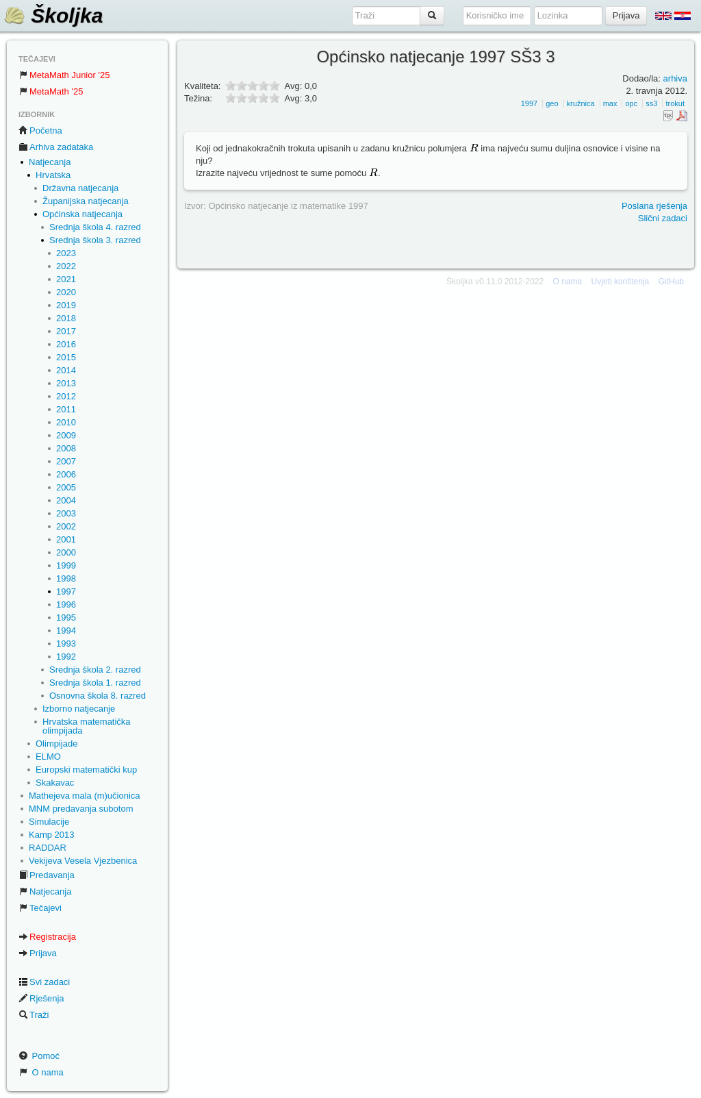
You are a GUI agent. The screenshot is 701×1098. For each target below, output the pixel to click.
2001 (66, 539)
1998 (66, 578)
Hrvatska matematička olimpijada (86, 726)
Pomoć (39, 1056)
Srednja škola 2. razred (95, 669)
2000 (66, 552)
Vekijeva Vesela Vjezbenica (83, 861)
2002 (66, 526)
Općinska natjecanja (82, 214)
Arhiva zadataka (55, 147)
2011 (66, 409)
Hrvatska (53, 175)
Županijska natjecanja (85, 201)
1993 (66, 643)
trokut (675, 103)
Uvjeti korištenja (620, 281)
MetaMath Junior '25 (64, 75)
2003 (66, 513)
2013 (66, 383)
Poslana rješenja (654, 206)
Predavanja (46, 875)
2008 (66, 448)
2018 (66, 318)
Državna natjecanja (80, 188)
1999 (66, 565)
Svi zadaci (44, 982)
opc (631, 103)
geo (552, 103)
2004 (66, 500)
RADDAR (47, 848)
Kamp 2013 (52, 834)
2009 (66, 435)
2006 (66, 474)
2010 (66, 422)
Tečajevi (40, 908)
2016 (66, 344)
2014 (66, 370)
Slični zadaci (662, 218)
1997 (66, 591)
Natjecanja (50, 162)
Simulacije (49, 821)
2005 (66, 487)
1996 (66, 604)
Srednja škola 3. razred (95, 240)
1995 (66, 617)
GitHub (671, 281)
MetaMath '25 (50, 91)
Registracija (47, 937)
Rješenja (41, 998)
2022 (66, 266)
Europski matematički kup (86, 769)
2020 (66, 292)
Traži (33, 1015)
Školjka (53, 15)
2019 (66, 305)
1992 (66, 656)
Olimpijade (56, 743)
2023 (66, 253)
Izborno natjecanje (78, 708)
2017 (66, 331)
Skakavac (55, 782)
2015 (66, 357)
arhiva (675, 78)
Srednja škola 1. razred (95, 682)
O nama (41, 1072)
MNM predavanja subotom (81, 808)
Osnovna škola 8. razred (97, 695)
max (610, 103)
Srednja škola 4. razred (95, 227)
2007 (66, 461)
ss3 (651, 103)
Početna (40, 130)
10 (274, 97)
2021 (66, 279)
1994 (66, 630)
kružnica (581, 103)
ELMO (48, 756)
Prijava (37, 953)
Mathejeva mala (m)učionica (84, 795)
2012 (66, 396)
